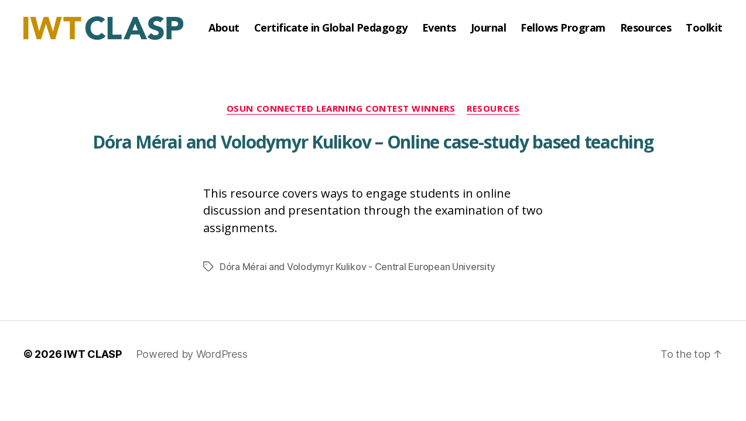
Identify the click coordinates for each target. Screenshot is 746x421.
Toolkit (704, 28)
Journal (489, 28)
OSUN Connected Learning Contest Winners (341, 108)
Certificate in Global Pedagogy (331, 28)
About (223, 28)
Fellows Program (563, 28)
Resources (646, 28)
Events (439, 28)
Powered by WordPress (192, 354)
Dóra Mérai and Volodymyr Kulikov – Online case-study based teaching (373, 142)
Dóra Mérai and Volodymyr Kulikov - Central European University (357, 266)
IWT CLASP (93, 354)
